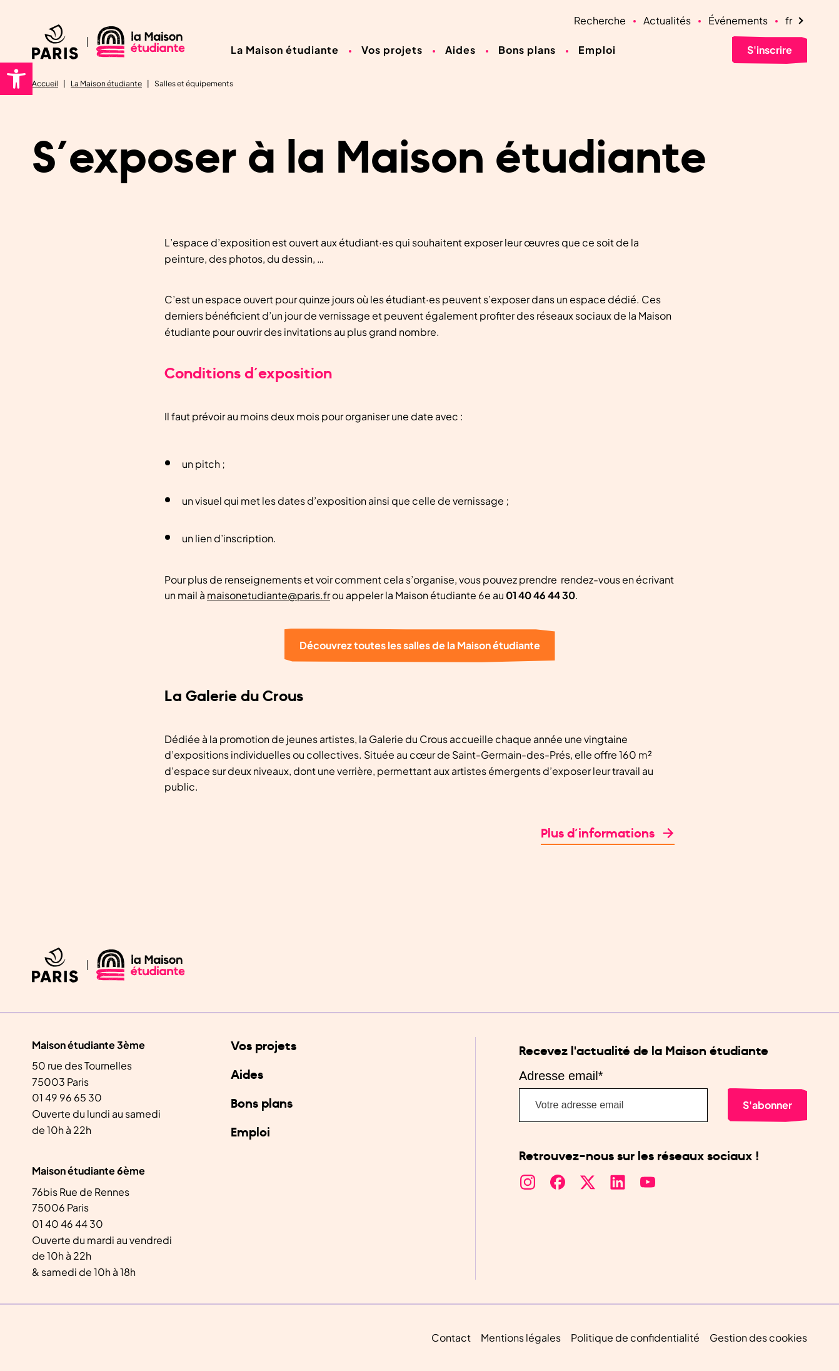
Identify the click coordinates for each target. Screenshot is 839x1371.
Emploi (597, 49)
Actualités (667, 20)
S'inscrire (769, 49)
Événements (738, 20)
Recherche (600, 20)
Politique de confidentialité (635, 1337)
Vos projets (392, 49)
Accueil (45, 83)
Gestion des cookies (758, 1337)
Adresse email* (561, 1076)
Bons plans (527, 49)
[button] (16, 79)
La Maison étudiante (285, 49)
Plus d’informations (598, 833)
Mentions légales (521, 1337)
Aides (460, 49)
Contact (451, 1337)
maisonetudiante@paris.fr (268, 595)
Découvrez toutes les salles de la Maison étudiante (419, 645)
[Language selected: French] (796, 20)
